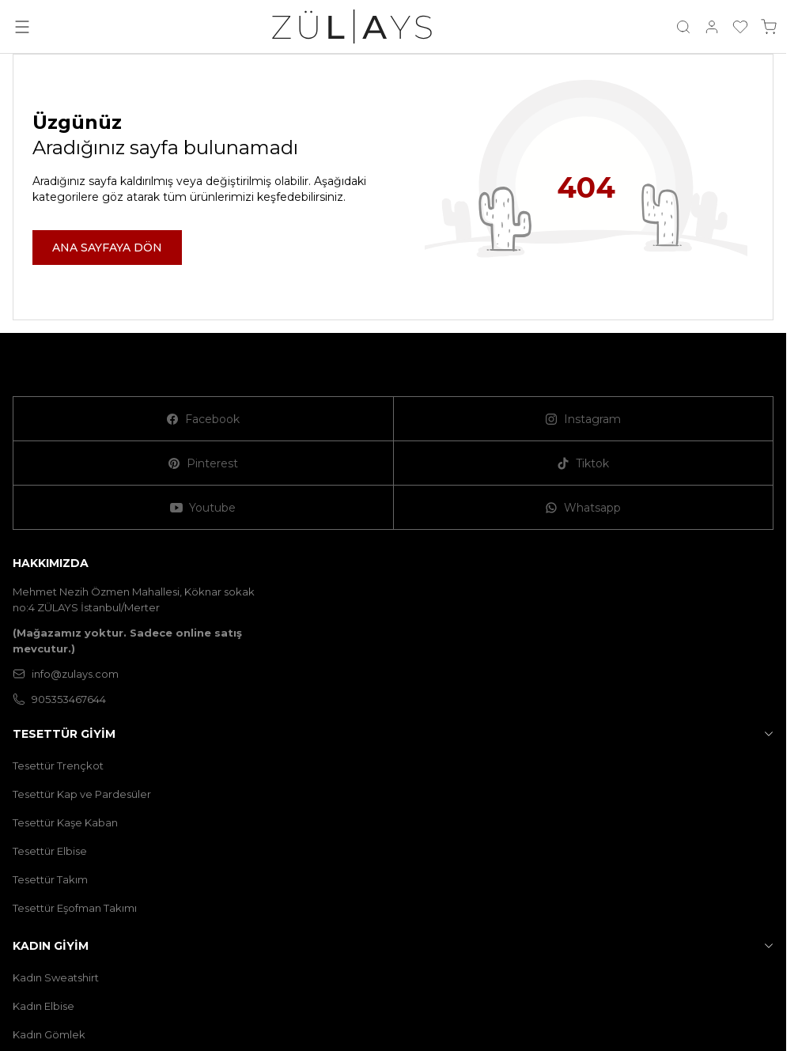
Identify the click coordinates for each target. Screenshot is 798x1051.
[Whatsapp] (584, 508)
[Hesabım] (712, 27)
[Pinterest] (203, 463)
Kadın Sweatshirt (56, 977)
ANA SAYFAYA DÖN (107, 247)
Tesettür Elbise (50, 851)
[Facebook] (203, 419)
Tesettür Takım (50, 879)
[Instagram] (584, 419)
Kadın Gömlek (49, 1034)
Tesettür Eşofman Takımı (75, 908)
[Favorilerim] (740, 27)
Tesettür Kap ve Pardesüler (82, 794)
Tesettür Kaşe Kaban (65, 822)
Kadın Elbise (43, 1006)
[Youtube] (203, 508)
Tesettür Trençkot (58, 765)
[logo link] (352, 26)
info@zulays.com (66, 673)
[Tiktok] (584, 463)
